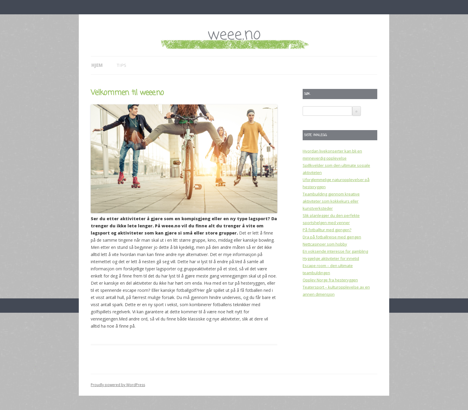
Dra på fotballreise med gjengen (332, 237)
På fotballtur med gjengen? (327, 229)
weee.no (234, 35)
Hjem (97, 65)
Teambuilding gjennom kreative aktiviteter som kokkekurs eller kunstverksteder (331, 201)
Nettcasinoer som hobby (325, 244)
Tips (121, 65)
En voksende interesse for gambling (335, 251)
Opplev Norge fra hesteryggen (330, 280)
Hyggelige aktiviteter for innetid (331, 258)
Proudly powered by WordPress (118, 384)
